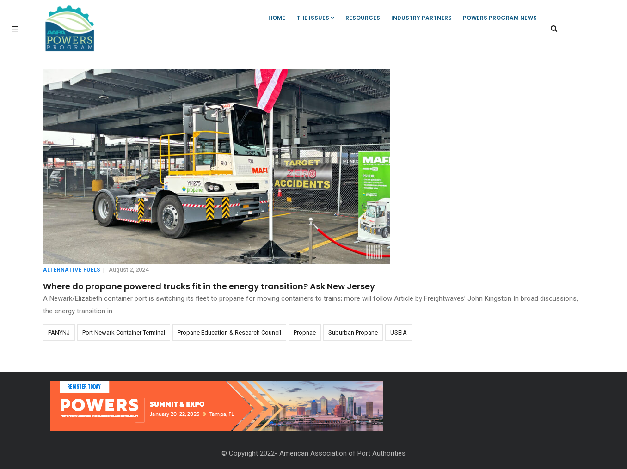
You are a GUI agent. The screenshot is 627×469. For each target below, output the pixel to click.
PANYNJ (59, 332)
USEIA (398, 332)
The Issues (315, 18)
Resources (362, 18)
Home (276, 18)
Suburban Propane (353, 332)
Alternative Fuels (71, 270)
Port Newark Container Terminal (123, 332)
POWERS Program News (500, 18)
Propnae (305, 332)
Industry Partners (421, 18)
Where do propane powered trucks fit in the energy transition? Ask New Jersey (209, 286)
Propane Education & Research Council (229, 332)
